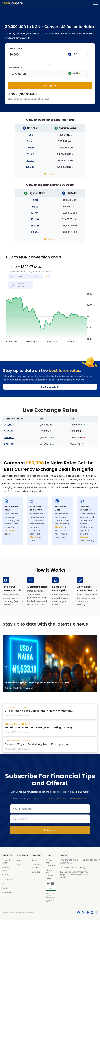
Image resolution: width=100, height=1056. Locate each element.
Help (19, 864)
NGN (74, 73)
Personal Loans (6, 861)
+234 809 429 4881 (89, 860)
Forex (24, 707)
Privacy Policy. (79, 798)
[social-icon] (78, 913)
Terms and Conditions (51, 863)
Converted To (15, 67)
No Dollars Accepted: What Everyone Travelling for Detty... (39, 727)
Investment (7, 879)
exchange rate (13, 707)
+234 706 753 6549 (69, 860)
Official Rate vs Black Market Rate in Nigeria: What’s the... (39, 710)
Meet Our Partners (36, 866)
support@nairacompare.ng (72, 867)
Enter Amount (15, 48)
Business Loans (6, 868)
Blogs (19, 860)
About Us (36, 860)
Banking (5, 874)
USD (74, 54)
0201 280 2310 (66, 862)
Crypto (5, 888)
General (9, 724)
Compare (50, 85)
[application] (50, 317)
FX (3, 883)
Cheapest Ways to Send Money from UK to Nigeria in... (37, 744)
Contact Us (36, 873)
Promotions (7, 892)
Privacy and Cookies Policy (49, 874)
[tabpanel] (50, 663)
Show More (49, 174)
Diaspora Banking (21, 741)
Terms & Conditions (57, 798)
